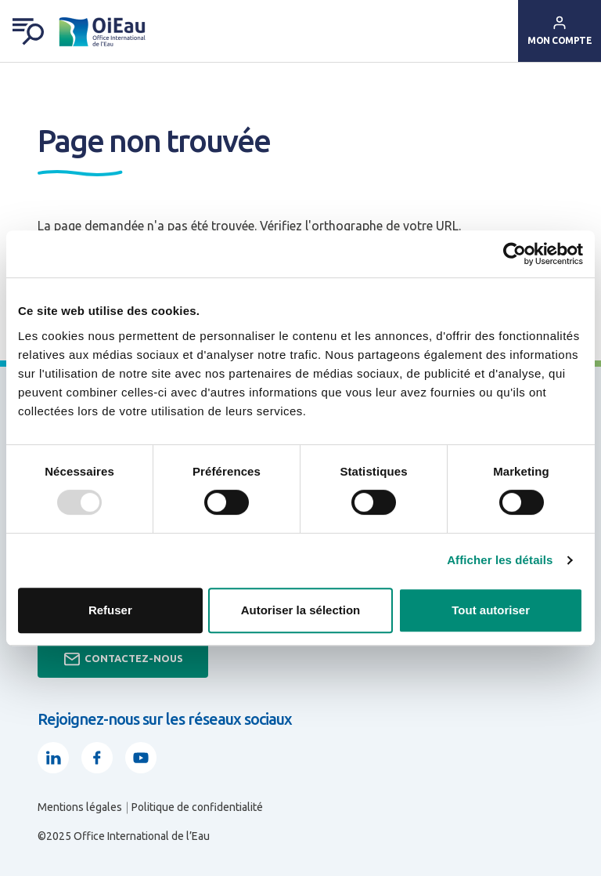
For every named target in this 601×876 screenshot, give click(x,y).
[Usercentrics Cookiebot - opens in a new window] (514, 254)
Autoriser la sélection (301, 610)
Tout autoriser (491, 610)
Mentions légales (80, 807)
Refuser (110, 610)
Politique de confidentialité (197, 807)
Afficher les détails (499, 560)
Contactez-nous (123, 659)
